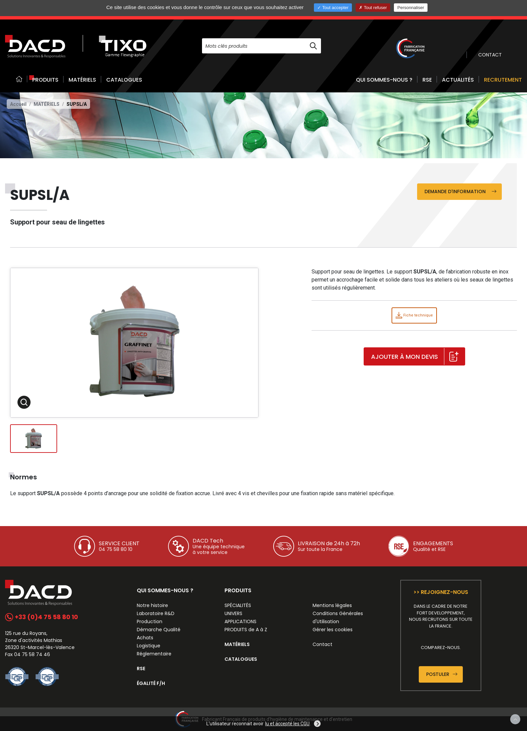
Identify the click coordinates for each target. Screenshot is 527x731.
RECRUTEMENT (503, 80)
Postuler (441, 674)
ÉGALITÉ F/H (151, 683)
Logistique (148, 645)
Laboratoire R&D (155, 613)
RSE (427, 80)
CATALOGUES (124, 80)
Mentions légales (332, 605)
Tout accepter (332, 7)
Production (149, 621)
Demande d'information (460, 191)
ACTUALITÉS (458, 80)
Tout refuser (373, 7)
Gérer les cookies (333, 629)
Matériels (46, 104)
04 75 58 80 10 (115, 549)
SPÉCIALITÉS (238, 605)
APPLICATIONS (240, 621)
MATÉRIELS (82, 80)
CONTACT (490, 54)
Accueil (18, 104)
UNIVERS (233, 613)
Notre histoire (152, 605)
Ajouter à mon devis (414, 357)
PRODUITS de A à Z (246, 629)
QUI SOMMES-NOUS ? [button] (384, 80)
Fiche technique (414, 315)
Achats (145, 637)
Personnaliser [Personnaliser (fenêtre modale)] (410, 7)
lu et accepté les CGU (287, 723)
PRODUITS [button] (45, 80)
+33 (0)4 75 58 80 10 (41, 617)
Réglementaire (154, 653)
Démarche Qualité (158, 629)
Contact (322, 644)
